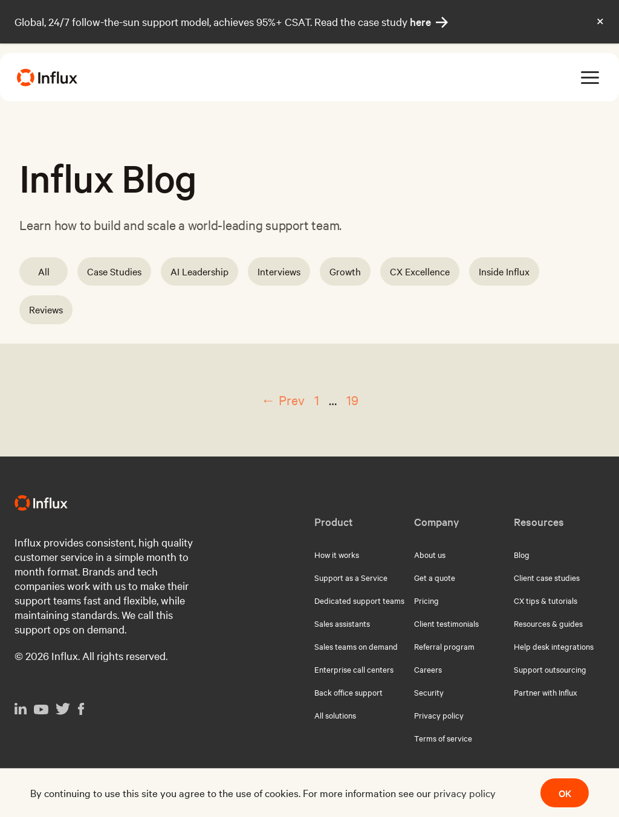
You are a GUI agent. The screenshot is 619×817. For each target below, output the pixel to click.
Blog (522, 554)
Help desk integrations (554, 646)
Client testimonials (446, 623)
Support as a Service (350, 577)
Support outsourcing (550, 669)
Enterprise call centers (354, 669)
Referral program (444, 646)
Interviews (279, 271)
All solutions (335, 715)
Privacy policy (439, 715)
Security (429, 692)
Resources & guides (548, 623)
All (44, 271)
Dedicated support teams (359, 600)
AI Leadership (199, 271)
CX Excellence (420, 271)
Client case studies (547, 577)
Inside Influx (504, 271)
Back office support (348, 692)
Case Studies (114, 271)
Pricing (426, 600)
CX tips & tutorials (545, 600)
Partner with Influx (545, 692)
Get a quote (434, 577)
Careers (428, 669)
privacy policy (464, 792)
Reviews (46, 309)
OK (565, 792)
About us (430, 554)
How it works (336, 554)
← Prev (283, 400)
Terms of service (443, 737)
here (429, 21)
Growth (345, 271)
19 (352, 400)
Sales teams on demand (356, 646)
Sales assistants (342, 623)
